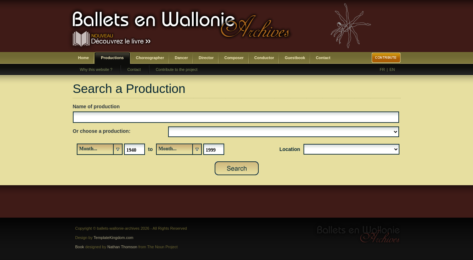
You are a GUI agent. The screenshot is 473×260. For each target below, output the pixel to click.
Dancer (181, 58)
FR (382, 69)
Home (83, 58)
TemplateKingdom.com (113, 237)
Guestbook (295, 58)
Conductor (264, 58)
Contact (323, 58)
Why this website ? (96, 69)
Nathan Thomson (122, 247)
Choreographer (150, 58)
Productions (112, 58)
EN (392, 69)
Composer (233, 58)
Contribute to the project (176, 69)
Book (79, 247)
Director (206, 58)
